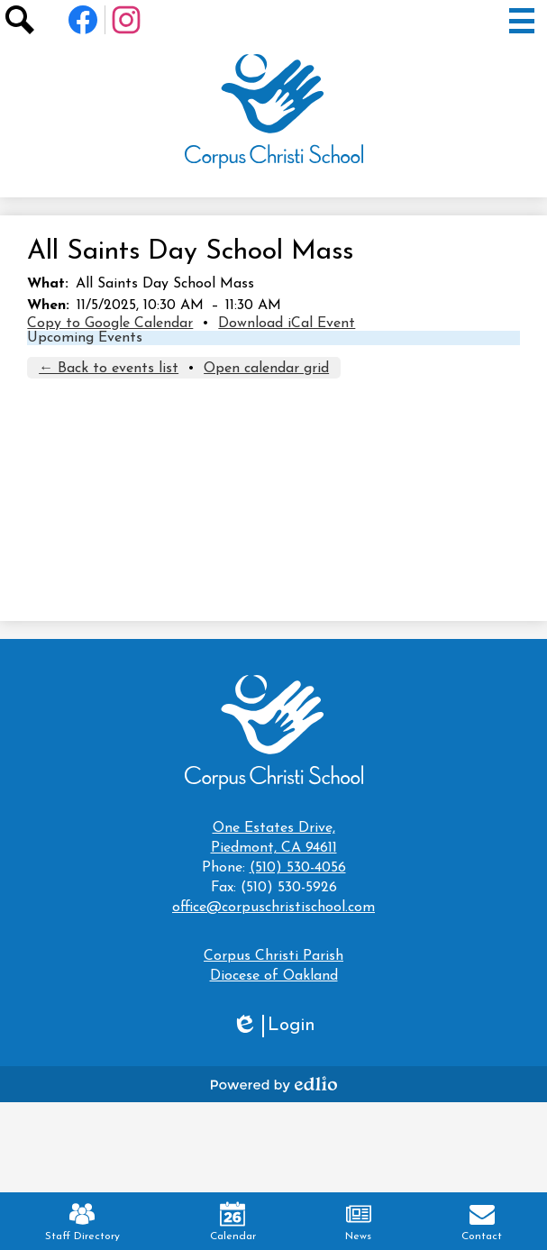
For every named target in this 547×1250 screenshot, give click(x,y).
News (358, 1221)
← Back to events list (108, 368)
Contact (481, 1221)
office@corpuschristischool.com (273, 907)
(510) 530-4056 (298, 868)
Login (273, 1026)
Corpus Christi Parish (273, 956)
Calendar (233, 1221)
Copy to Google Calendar (110, 323)
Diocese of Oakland (274, 976)
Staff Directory (82, 1221)
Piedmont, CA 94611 (273, 836)
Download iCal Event (286, 323)
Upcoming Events (84, 338)
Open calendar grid (266, 368)
